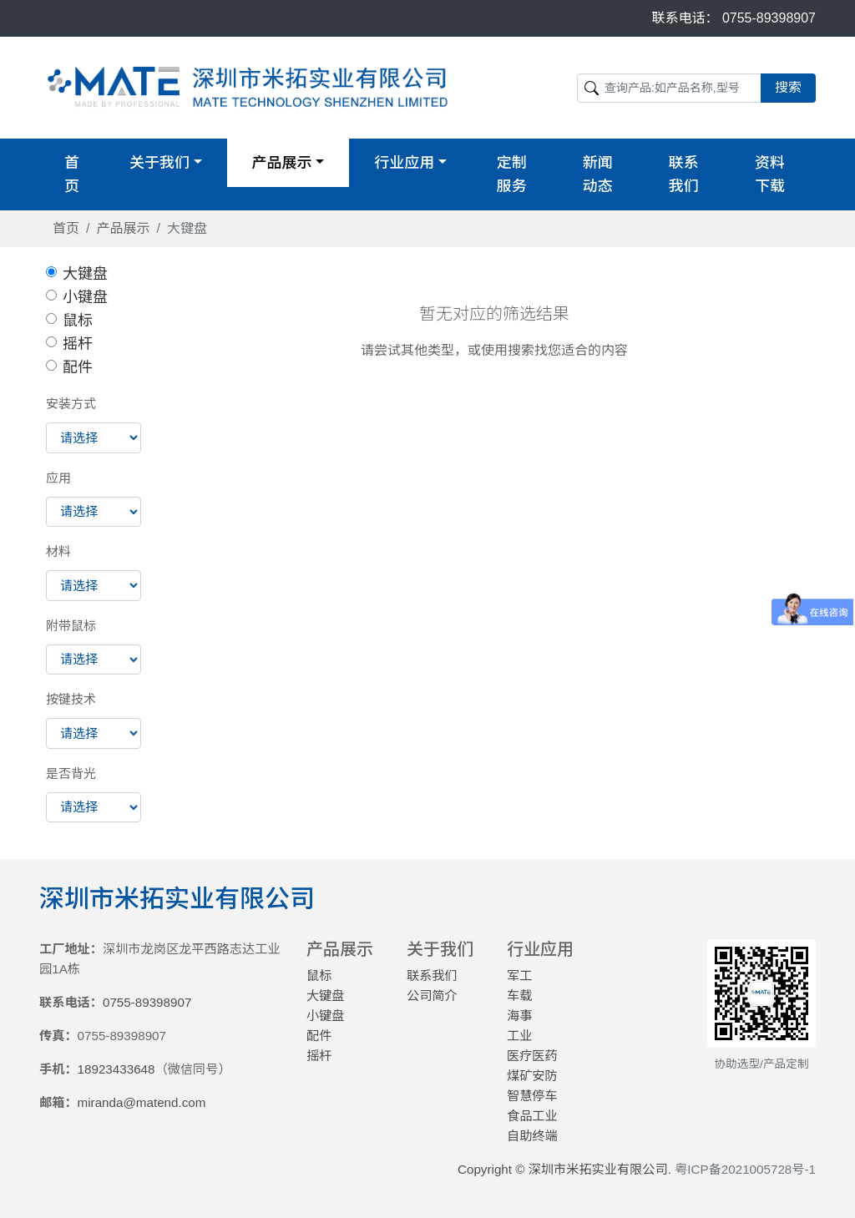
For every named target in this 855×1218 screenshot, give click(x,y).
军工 (519, 975)
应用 (58, 478)
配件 (78, 367)
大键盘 (85, 273)
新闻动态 (598, 174)
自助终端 (532, 1136)
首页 (71, 174)
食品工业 (532, 1116)
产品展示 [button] (282, 162)
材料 (58, 551)
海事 (519, 1015)
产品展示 (122, 228)
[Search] (669, 88)
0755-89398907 (769, 18)
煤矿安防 (532, 1076)
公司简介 (432, 995)
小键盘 (85, 297)
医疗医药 (532, 1056)
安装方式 (71, 404)
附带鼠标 (71, 626)
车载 (519, 995)
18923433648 (116, 1069)
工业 (519, 1035)
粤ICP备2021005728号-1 (745, 1169)
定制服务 (512, 174)
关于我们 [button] (159, 162)
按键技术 (71, 699)
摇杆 (78, 344)
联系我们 (684, 174)
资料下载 (770, 174)
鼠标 (78, 320)
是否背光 (71, 773)
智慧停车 (532, 1096)
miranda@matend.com (142, 1102)
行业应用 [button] (404, 162)
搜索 (788, 87)
